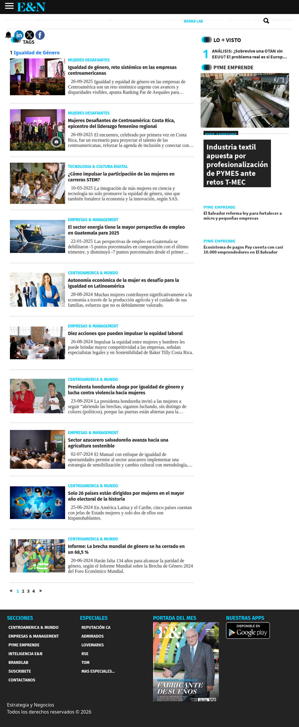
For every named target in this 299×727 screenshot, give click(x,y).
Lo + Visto (227, 40)
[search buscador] (266, 21)
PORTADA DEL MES (174, 618)
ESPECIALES (94, 618)
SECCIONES (20, 618)
